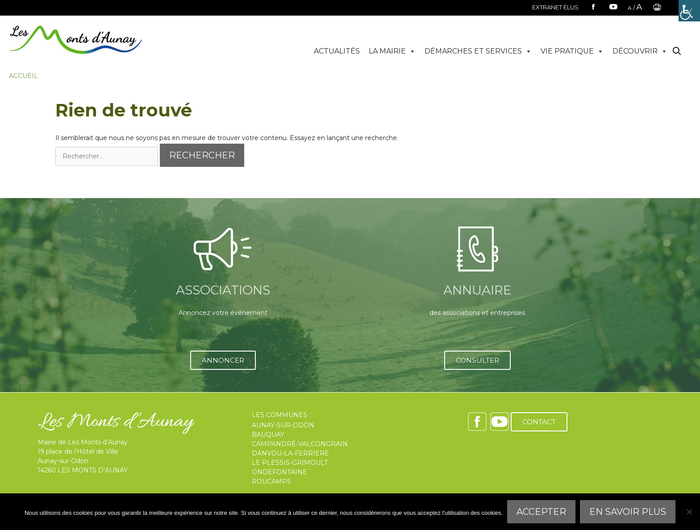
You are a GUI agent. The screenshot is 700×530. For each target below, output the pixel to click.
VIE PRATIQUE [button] (572, 51)
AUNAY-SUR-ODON (283, 425)
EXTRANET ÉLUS (555, 7)
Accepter (541, 511)
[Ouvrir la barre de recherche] (677, 51)
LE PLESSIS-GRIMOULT (290, 463)
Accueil (23, 76)
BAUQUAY (268, 435)
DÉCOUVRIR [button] (639, 51)
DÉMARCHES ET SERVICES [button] (478, 51)
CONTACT (539, 422)
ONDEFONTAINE (279, 472)
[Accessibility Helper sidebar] (689, 10)
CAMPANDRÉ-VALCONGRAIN (300, 444)
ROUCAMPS (271, 481)
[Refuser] (688, 511)
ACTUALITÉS (337, 51)
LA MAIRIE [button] (392, 51)
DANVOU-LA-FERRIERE (290, 453)
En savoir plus (627, 511)
